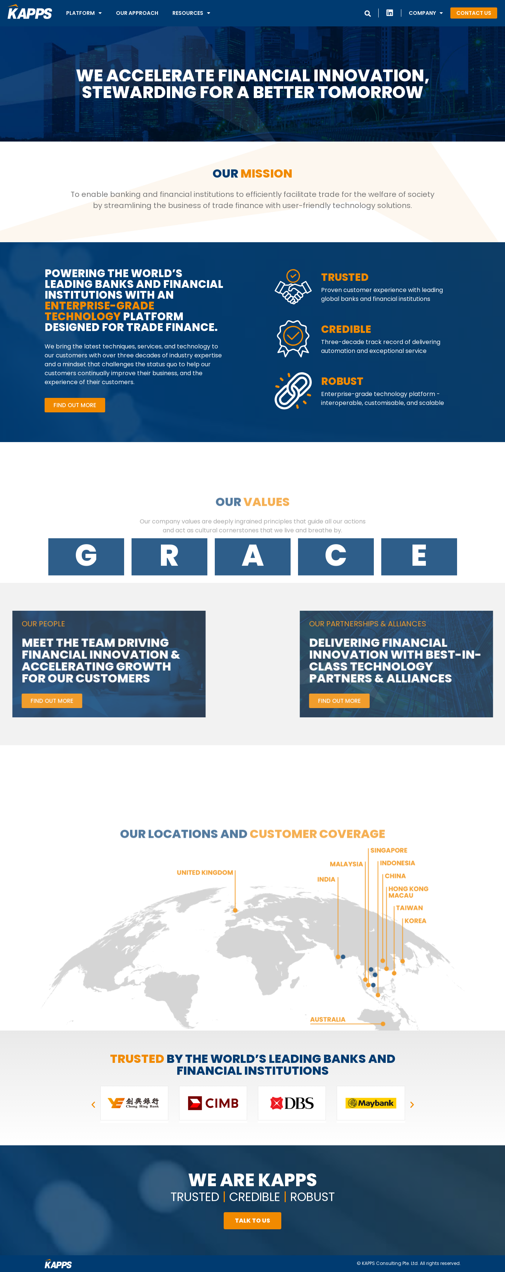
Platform (84, 13)
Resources (191, 13)
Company (426, 13)
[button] (473, 13)
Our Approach (137, 13)
